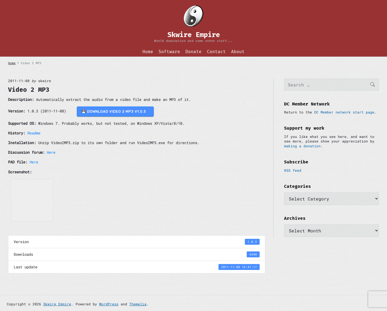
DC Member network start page (344, 112)
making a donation (302, 146)
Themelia (137, 304)
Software (169, 51)
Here (51, 152)
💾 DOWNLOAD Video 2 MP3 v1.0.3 (115, 111)
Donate (193, 51)
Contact (216, 51)
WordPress (109, 304)
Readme (33, 133)
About (238, 51)
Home (147, 51)
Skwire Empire (57, 304)
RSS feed (292, 170)
